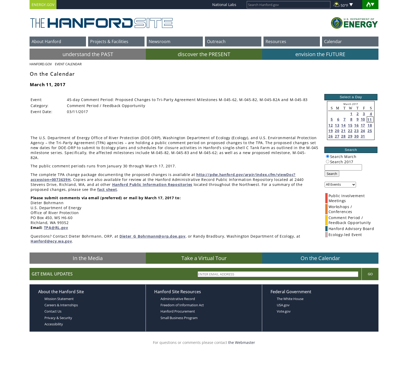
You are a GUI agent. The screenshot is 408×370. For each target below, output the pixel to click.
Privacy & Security (58, 317)
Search (332, 173)
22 (350, 130)
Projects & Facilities (109, 41)
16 (356, 125)
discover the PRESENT (204, 54)
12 (330, 125)
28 (343, 136)
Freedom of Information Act (182, 305)
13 (337, 125)
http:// (203, 174)
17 (363, 125)
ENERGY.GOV (43, 4)
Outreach (216, 41)
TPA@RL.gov (56, 227)
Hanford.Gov (41, 64)
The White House (290, 298)
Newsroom (159, 41)
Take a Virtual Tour (204, 258)
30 (356, 136)
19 (330, 130)
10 (363, 119)
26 (330, 136)
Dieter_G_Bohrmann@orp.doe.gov (152, 236)
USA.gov (283, 305)
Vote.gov (284, 311)
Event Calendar (68, 64)
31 (363, 136)
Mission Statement (59, 298)
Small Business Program (179, 317)
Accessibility (53, 324)
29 (350, 136)
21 (343, 130)
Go (370, 274)
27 (337, 136)
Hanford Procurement (177, 311)
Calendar (333, 41)
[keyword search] (343, 167)
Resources (276, 41)
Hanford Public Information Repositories (152, 184)
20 (337, 130)
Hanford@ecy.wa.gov (51, 241)
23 (356, 130)
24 (363, 130)
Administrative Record (177, 298)
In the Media (88, 258)
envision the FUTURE (320, 54)
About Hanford (46, 41)
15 (350, 125)
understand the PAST (87, 54)
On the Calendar (320, 258)
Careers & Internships (61, 305)
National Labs (224, 4)
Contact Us (52, 311)
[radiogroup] (327, 156)
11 (369, 119)
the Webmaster (241, 342)
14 (343, 125)
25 (369, 130)
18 (369, 125)
